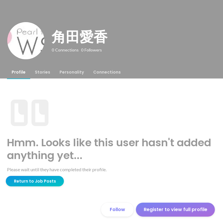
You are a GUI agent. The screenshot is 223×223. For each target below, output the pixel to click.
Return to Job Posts (35, 181)
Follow (117, 209)
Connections (107, 72)
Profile (19, 72)
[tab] (18, 72)
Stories (42, 72)
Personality (72, 72)
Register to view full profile (175, 209)
